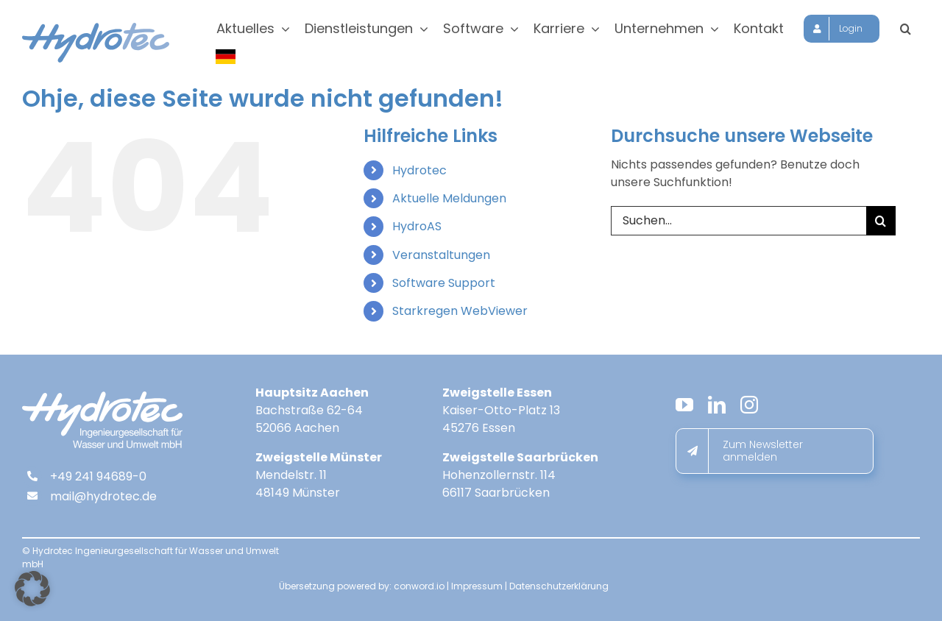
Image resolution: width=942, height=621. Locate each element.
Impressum (477, 586)
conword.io (419, 586)
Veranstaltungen (441, 254)
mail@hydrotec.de (103, 496)
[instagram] (749, 405)
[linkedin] (717, 405)
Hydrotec (419, 170)
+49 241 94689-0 (98, 476)
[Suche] (881, 220)
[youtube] (684, 405)
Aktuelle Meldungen (449, 198)
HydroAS (417, 226)
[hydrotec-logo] (95, 28)
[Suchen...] (738, 220)
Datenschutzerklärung (559, 586)
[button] (905, 29)
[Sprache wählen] (227, 56)
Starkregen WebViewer (460, 310)
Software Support (443, 282)
